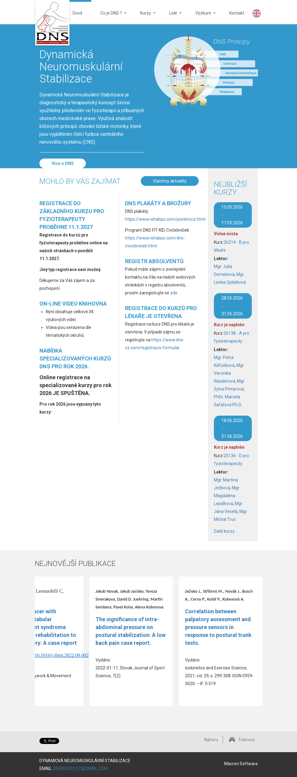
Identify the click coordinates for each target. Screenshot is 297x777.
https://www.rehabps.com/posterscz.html (165, 219)
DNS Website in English (256, 13)
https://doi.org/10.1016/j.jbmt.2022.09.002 (47, 655)
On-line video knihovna (73, 303)
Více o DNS (63, 163)
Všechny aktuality (170, 181)
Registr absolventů (154, 261)
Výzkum (201, 17)
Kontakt (236, 13)
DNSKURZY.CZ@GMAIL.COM (80, 768)
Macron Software (241, 763)
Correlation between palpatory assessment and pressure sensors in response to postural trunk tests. (218, 627)
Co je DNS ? (109, 17)
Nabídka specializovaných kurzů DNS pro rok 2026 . (75, 358)
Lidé (171, 17)
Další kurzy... (225, 531)
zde (173, 292)
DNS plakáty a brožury (158, 203)
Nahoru (211, 739)
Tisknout (246, 739)
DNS (52, 23)
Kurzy (143, 17)
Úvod (77, 13)
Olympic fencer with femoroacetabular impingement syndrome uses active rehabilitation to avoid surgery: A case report (41, 627)
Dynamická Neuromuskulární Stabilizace (81, 66)
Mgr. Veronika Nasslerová (229, 373)
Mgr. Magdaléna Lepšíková (227, 495)
